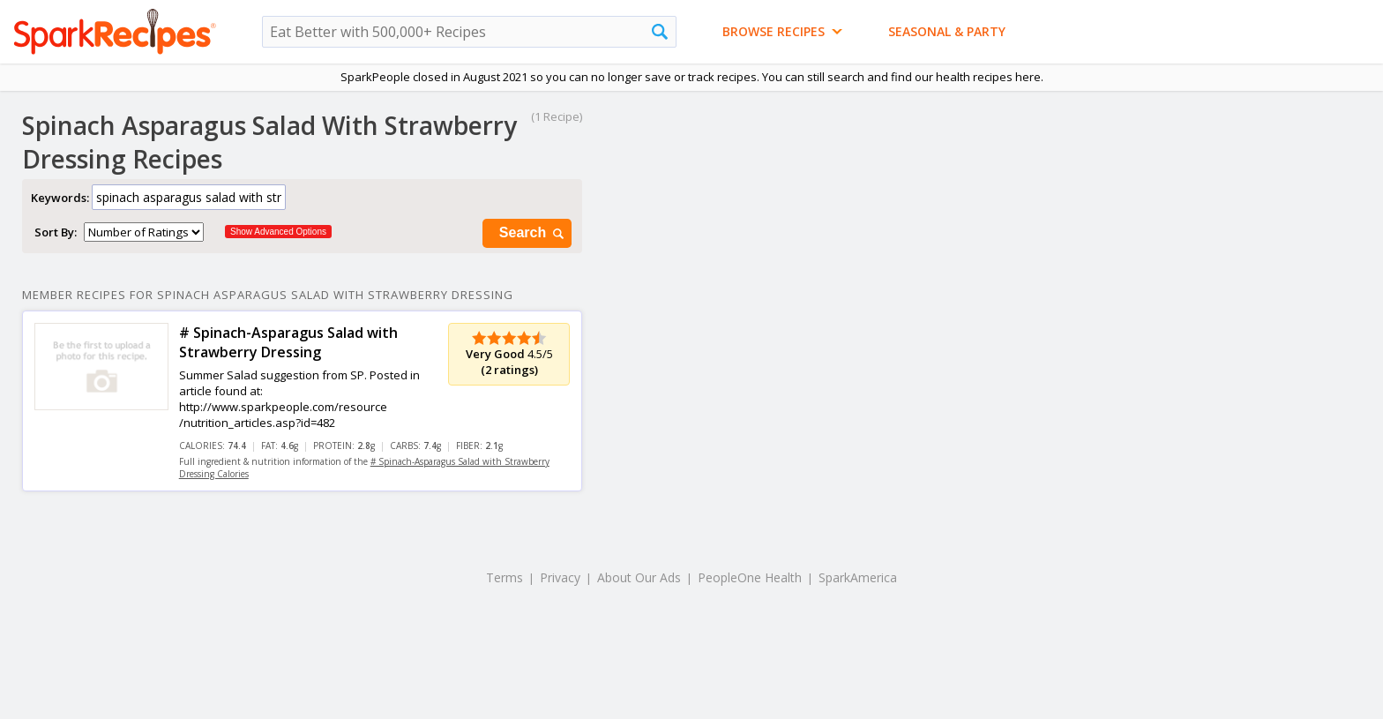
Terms (504, 577)
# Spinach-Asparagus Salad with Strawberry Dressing (288, 342)
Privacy (560, 577)
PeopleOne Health (750, 577)
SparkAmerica (858, 577)
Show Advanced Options (278, 231)
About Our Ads (639, 577)
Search (532, 233)
